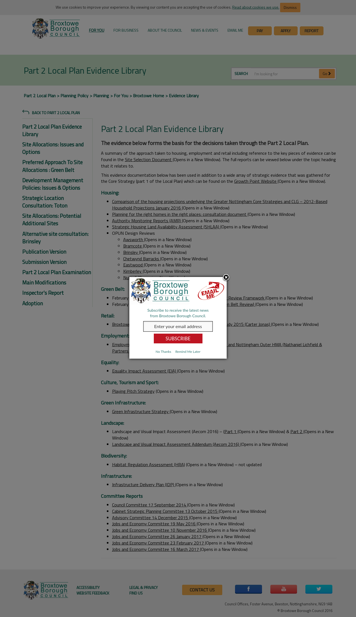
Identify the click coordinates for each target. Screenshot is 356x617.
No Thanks (163, 351)
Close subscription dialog (226, 278)
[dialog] (178, 318)
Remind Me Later (187, 351)
